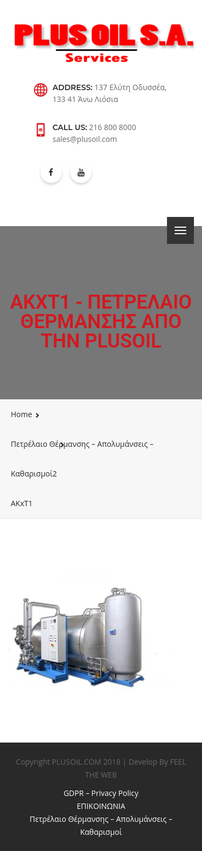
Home (21, 414)
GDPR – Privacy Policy (101, 793)
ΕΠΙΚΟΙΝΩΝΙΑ (100, 806)
